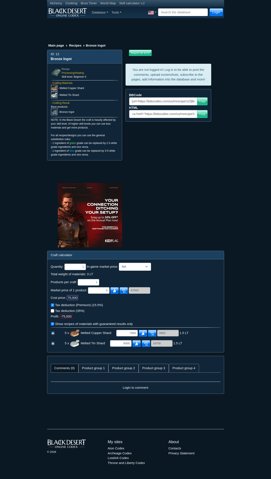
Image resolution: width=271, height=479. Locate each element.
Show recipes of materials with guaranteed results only (94, 324)
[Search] (183, 12)
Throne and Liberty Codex (126, 463)
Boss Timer (89, 3)
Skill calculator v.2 (132, 3)
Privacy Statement (181, 453)
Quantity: (57, 266)
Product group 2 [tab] (123, 368)
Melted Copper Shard (72, 88)
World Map (108, 3)
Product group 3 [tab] (153, 368)
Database (100, 12)
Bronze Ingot (67, 111)
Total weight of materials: (68, 274)
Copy (202, 101)
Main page (56, 45)
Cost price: (58, 297)
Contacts (174, 448)
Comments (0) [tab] (64, 368)
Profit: (55, 316)
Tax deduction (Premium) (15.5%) (79, 305)
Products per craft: (64, 282)
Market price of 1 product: (69, 290)
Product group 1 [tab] (93, 368)
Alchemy (56, 3)
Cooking (71, 3)
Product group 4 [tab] (183, 368)
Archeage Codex (120, 453)
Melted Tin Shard (69, 95)
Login (216, 12)
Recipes (75, 45)
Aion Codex (116, 448)
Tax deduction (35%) (69, 311)
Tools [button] (117, 12)
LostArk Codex (118, 458)
